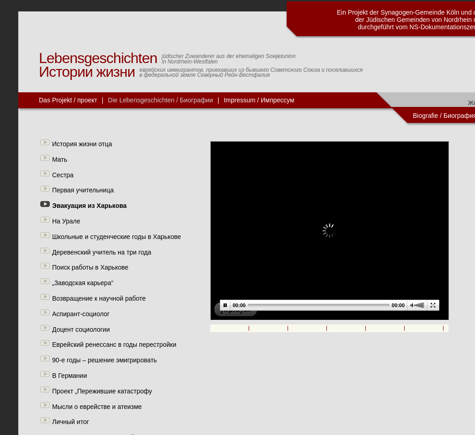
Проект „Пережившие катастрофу (102, 391)
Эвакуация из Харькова (89, 205)
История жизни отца (82, 144)
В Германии (69, 375)
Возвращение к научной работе (99, 298)
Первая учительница (83, 190)
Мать (59, 159)
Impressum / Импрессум (259, 100)
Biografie (425, 115)
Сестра (63, 175)
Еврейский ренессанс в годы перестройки (114, 344)
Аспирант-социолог (81, 314)
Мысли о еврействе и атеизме (97, 406)
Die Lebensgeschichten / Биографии (160, 100)
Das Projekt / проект (68, 100)
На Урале (66, 221)
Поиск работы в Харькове (90, 267)
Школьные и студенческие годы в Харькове (116, 236)
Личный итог (70, 421)
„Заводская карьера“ (82, 282)
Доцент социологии (81, 329)
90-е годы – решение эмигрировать (104, 360)
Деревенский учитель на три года (101, 252)
